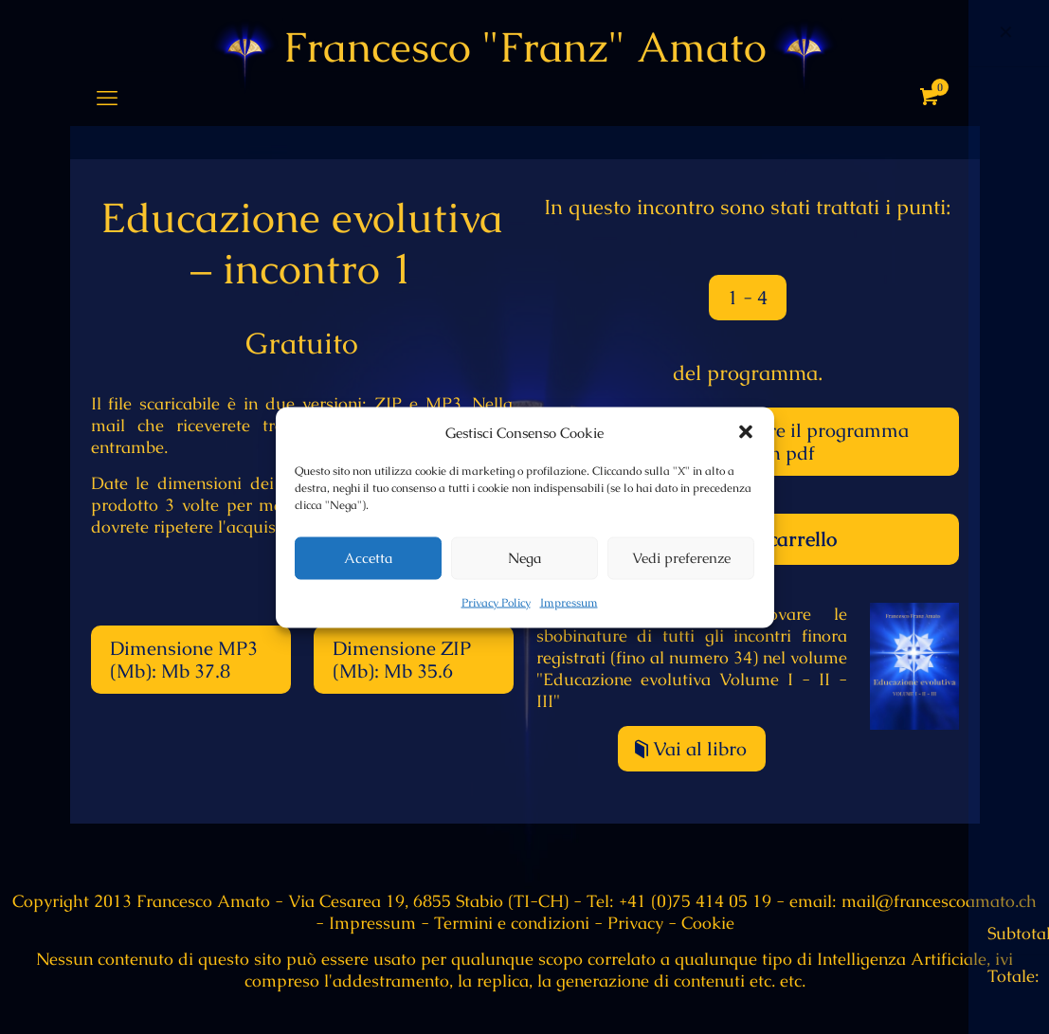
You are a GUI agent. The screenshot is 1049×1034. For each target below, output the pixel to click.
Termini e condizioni (511, 923)
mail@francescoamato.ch (937, 901)
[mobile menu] (107, 98)
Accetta (368, 558)
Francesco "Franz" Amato (525, 47)
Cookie (707, 923)
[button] (745, 432)
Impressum (569, 601)
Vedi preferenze (681, 558)
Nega (524, 558)
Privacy (635, 923)
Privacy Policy (496, 601)
